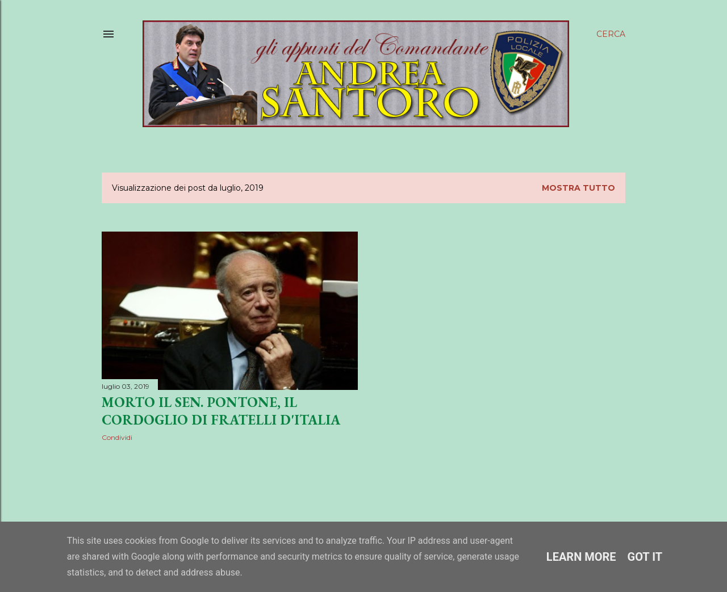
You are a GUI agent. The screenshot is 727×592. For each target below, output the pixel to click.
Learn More (581, 557)
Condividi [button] (117, 437)
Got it (645, 557)
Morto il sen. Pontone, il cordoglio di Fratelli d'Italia (221, 411)
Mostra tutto (578, 188)
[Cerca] (610, 34)
